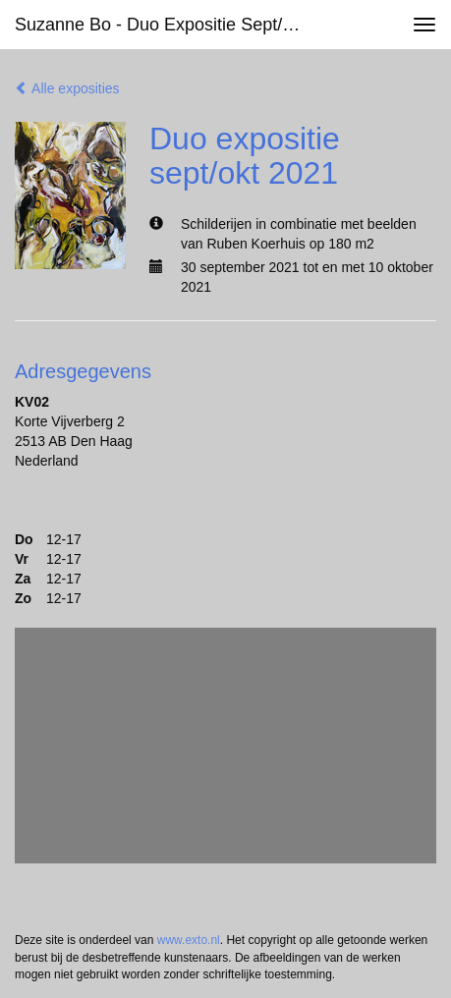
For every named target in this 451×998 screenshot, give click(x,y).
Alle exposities (67, 88)
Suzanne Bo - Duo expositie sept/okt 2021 (171, 24)
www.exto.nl (188, 940)
